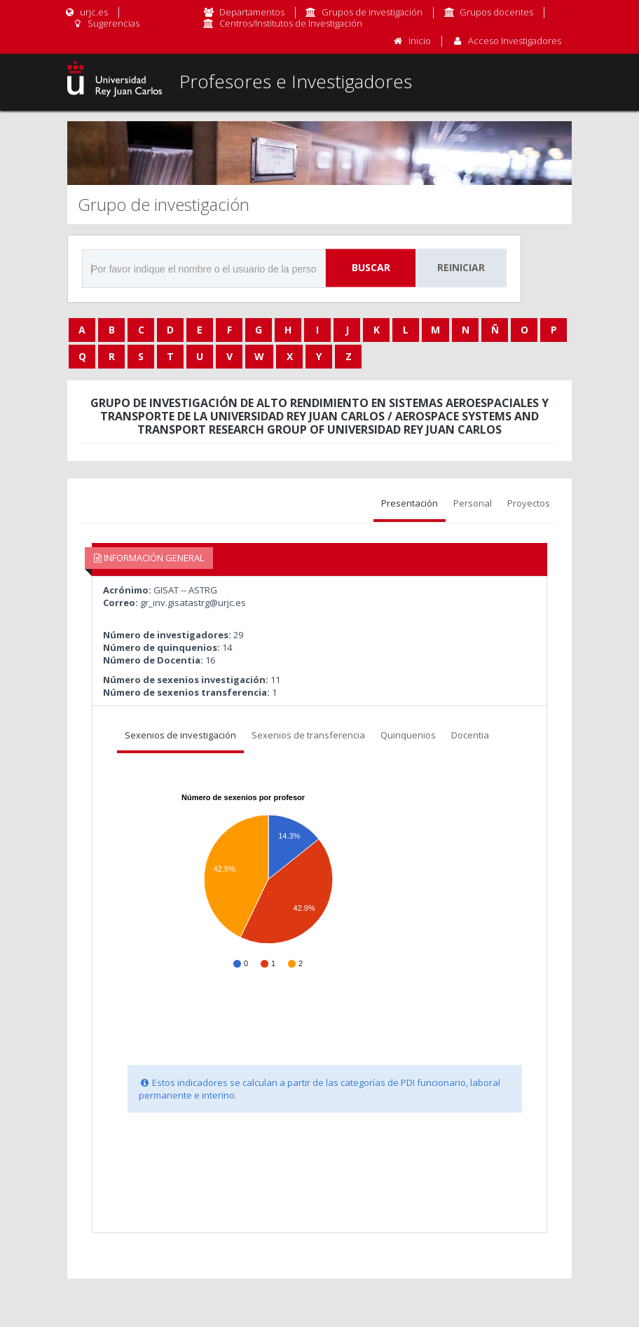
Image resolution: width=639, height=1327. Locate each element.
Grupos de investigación (372, 12)
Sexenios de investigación (180, 735)
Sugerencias (105, 23)
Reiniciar (461, 267)
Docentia (470, 735)
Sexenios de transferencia (308, 735)
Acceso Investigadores (514, 40)
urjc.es (86, 12)
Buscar (371, 267)
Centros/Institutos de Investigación (290, 23)
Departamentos (251, 12)
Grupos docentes (496, 12)
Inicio (419, 40)
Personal (472, 503)
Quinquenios (408, 735)
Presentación (409, 503)
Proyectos (528, 503)
